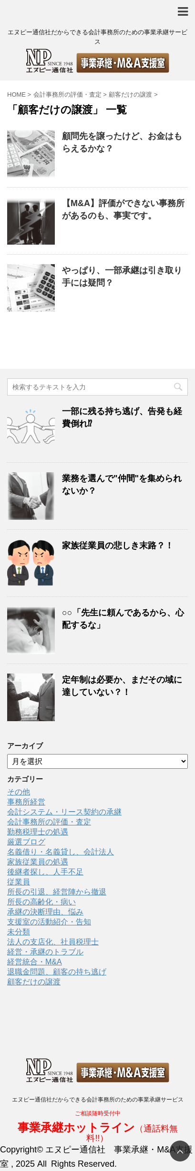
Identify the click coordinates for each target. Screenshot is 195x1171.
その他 (18, 792)
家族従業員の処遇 (37, 862)
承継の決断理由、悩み (45, 912)
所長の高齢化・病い (41, 902)
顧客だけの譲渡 (34, 982)
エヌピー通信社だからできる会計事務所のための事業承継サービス (98, 1099)
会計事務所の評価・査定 (49, 822)
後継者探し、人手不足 (45, 872)
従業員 (18, 882)
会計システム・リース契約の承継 (64, 812)
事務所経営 (26, 802)
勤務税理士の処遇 (37, 832)
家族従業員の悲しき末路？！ (118, 545)
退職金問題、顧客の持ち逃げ (56, 972)
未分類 (18, 932)
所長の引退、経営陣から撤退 (56, 892)
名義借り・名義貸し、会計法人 (60, 852)
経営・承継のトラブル (45, 952)
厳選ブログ (26, 842)
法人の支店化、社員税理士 (53, 942)
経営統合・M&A (34, 962)
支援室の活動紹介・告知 (49, 922)
